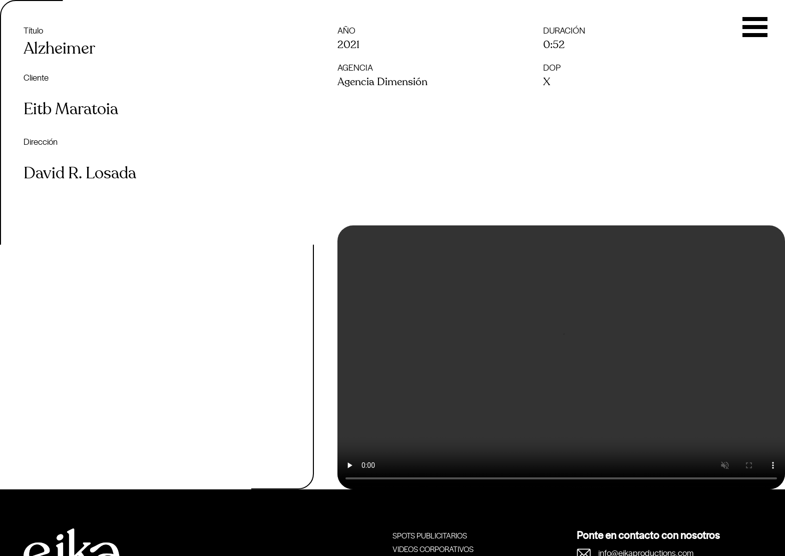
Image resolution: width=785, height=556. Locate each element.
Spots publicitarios (429, 535)
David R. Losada (80, 173)
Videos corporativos (433, 548)
